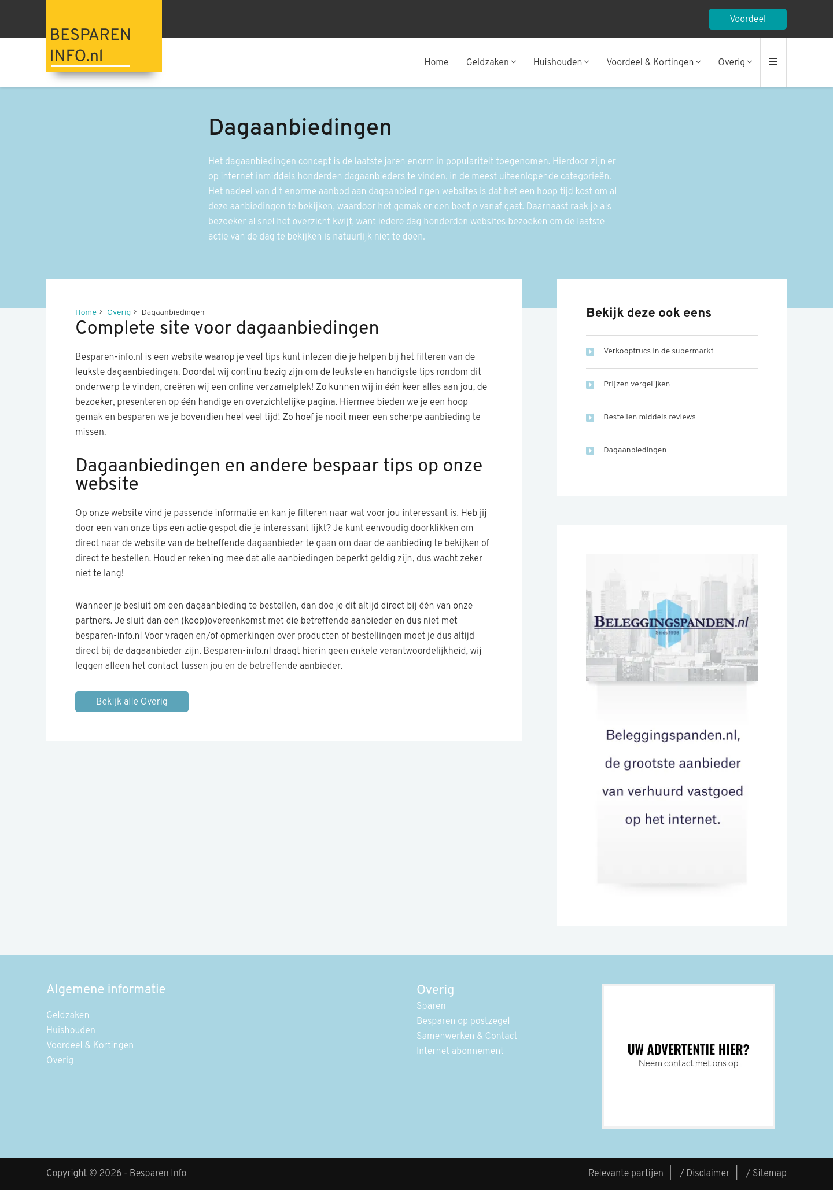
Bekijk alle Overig (132, 702)
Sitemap (770, 1174)
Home (437, 63)
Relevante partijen (626, 1174)
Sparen (431, 1006)
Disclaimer (707, 1174)
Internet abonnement (460, 1052)
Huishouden (561, 63)
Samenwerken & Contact (467, 1036)
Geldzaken (491, 63)
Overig (735, 63)
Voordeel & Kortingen (653, 63)
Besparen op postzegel (463, 1021)
